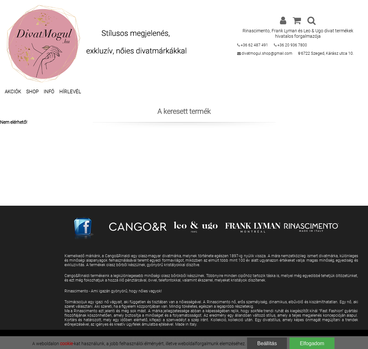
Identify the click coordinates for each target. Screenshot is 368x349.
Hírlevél (70, 91)
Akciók (13, 91)
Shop (32, 91)
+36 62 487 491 (254, 45)
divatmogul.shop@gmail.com (267, 53)
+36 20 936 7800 (292, 45)
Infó (49, 91)
